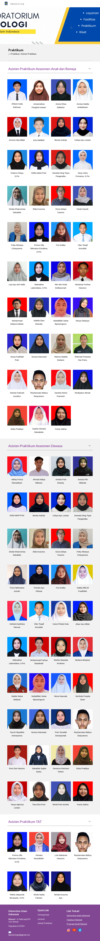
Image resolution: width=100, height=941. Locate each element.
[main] (50, 51)
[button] (89, 69)
